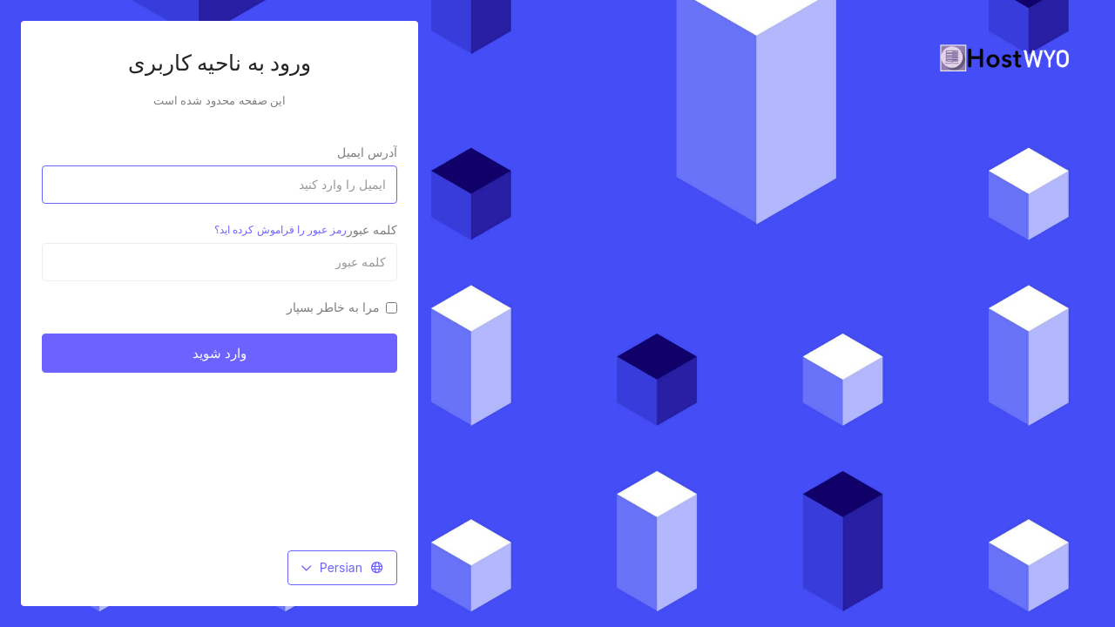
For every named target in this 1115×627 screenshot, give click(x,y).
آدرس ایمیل (367, 152)
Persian (342, 567)
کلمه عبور (305, 230)
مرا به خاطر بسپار (342, 307)
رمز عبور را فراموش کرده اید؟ (280, 229)
